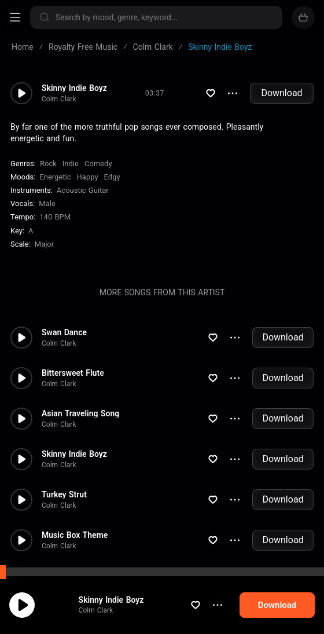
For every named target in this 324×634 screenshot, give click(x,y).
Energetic (55, 177)
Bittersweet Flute (73, 373)
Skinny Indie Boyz (74, 88)
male (47, 203)
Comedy (98, 163)
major (44, 244)
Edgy (112, 177)
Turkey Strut (64, 494)
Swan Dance (64, 332)
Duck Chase (63, 575)
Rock (48, 163)
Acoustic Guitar (83, 190)
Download (281, 92)
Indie (70, 163)
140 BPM (55, 216)
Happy (87, 177)
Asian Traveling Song (80, 413)
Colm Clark (59, 99)
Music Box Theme (75, 535)
